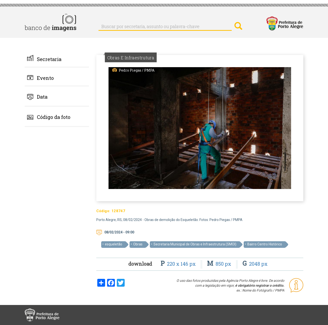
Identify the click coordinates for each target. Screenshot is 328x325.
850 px (219, 264)
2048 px (255, 264)
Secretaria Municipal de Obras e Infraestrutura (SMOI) (194, 244)
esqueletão (113, 244)
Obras (137, 244)
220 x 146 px (179, 264)
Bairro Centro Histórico (264, 244)
